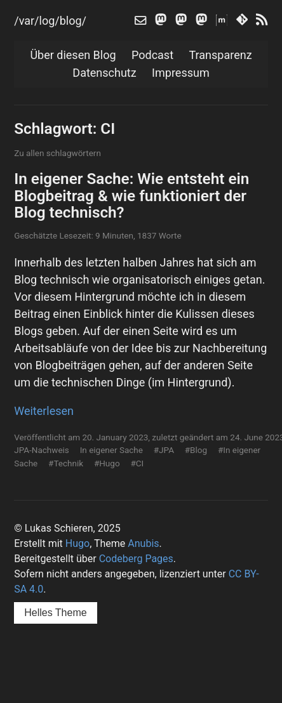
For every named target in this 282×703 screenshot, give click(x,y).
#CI (137, 463)
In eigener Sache (111, 450)
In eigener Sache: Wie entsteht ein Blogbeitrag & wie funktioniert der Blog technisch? (131, 195)
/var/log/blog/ (50, 20)
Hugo (77, 543)
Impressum (181, 72)
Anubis (143, 543)
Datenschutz (104, 72)
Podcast (152, 55)
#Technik (65, 463)
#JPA (164, 450)
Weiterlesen (44, 410)
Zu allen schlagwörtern (57, 153)
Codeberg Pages (136, 559)
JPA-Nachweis (41, 450)
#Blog (196, 450)
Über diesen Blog (73, 55)
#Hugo (107, 463)
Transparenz (220, 55)
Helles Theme (55, 612)
